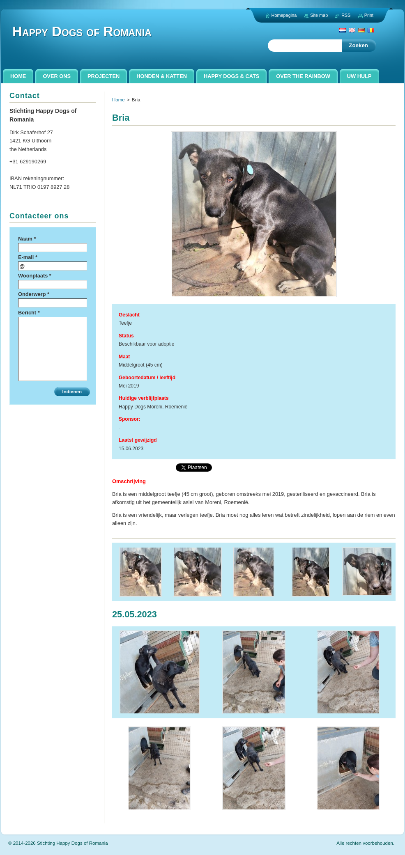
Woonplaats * (34, 276)
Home (118, 99)
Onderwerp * (33, 294)
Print (368, 15)
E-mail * (27, 257)
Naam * (27, 239)
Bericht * (29, 312)
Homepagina (284, 15)
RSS (345, 15)
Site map (319, 15)
